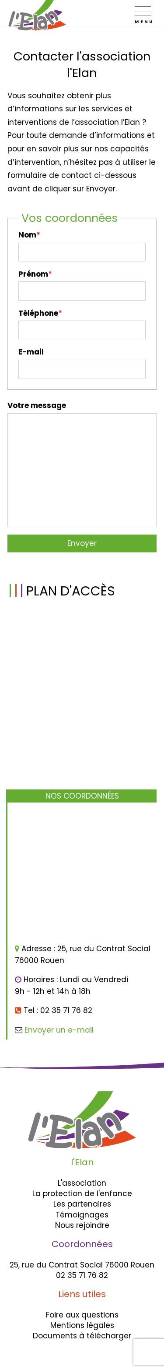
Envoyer (82, 543)
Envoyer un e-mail (59, 1030)
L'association (82, 1183)
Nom (27, 235)
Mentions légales (82, 1325)
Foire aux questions (82, 1315)
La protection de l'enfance (82, 1193)
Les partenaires (82, 1204)
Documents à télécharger (82, 1336)
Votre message (36, 405)
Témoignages (82, 1215)
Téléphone (38, 313)
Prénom (33, 274)
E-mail (31, 352)
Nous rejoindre (82, 1225)
